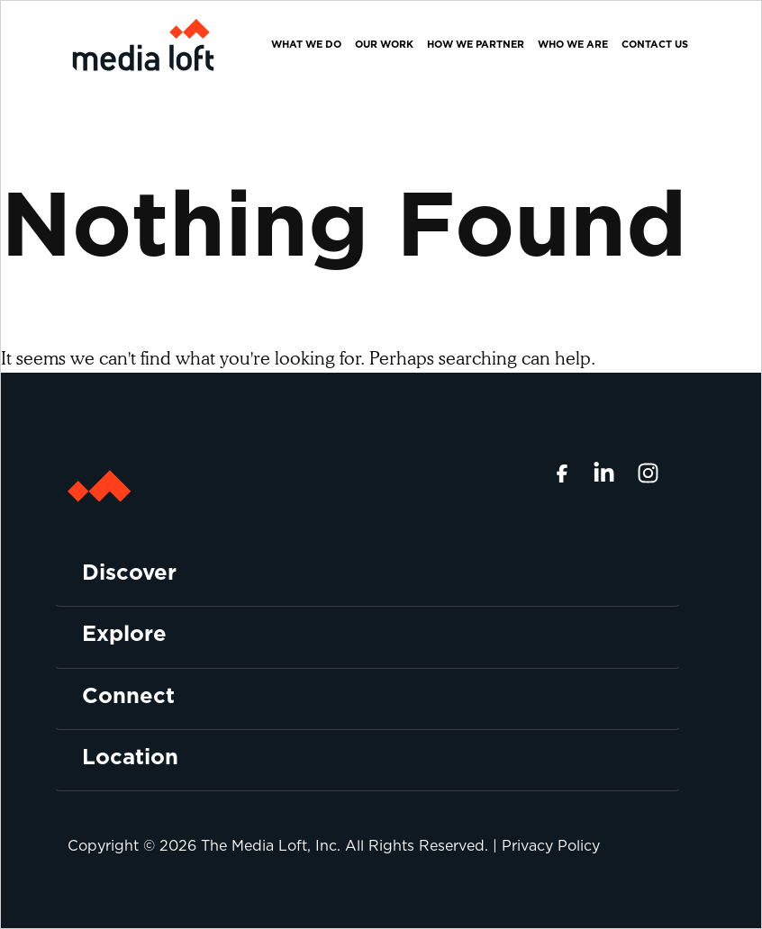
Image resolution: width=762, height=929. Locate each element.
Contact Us (654, 44)
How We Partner (475, 44)
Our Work (384, 44)
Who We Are (573, 44)
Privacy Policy (551, 845)
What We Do (306, 44)
